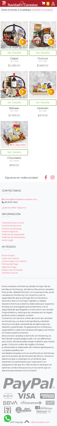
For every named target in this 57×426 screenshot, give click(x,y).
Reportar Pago (9, 267)
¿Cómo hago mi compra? (14, 261)
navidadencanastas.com (37, 422)
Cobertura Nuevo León (13, 223)
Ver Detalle (14, 52)
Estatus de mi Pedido (12, 270)
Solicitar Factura (10, 273)
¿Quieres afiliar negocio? (14, 207)
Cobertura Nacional (11, 225)
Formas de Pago (10, 264)
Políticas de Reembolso (13, 237)
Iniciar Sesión (8, 255)
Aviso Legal (7, 240)
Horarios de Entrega (12, 229)
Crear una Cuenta (10, 258)
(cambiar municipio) (42, 9)
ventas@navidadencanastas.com (19, 199)
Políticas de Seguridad (13, 234)
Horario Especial (10, 231)
